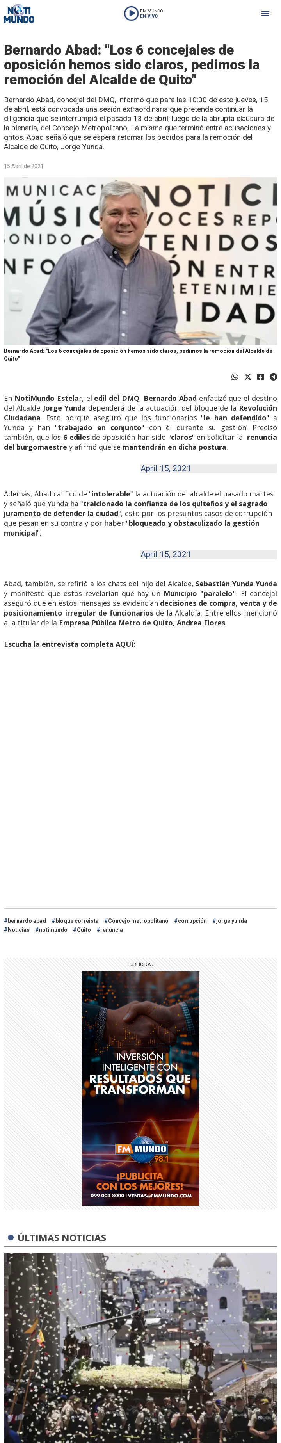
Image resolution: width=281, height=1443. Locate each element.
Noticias (19, 930)
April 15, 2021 (165, 468)
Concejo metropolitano (138, 921)
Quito (84, 930)
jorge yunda (231, 921)
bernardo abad (27, 921)
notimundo (53, 930)
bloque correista (77, 921)
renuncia (111, 930)
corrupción (192, 921)
